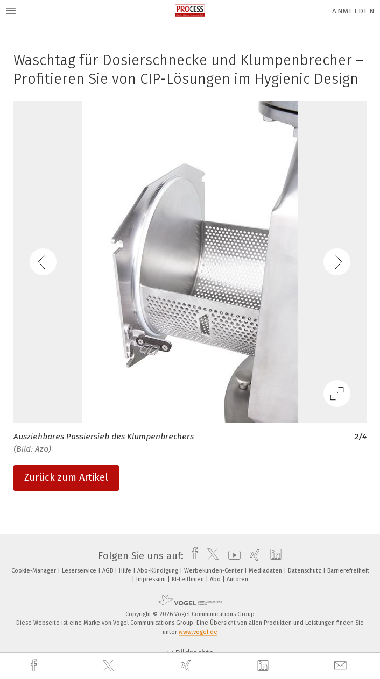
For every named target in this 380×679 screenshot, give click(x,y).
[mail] (341, 665)
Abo (216, 579)
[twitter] (109, 666)
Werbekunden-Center (214, 570)
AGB (108, 570)
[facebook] (35, 665)
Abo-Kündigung (158, 570)
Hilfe (126, 570)
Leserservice (80, 570)
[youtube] (232, 556)
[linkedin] (264, 666)
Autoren (237, 579)
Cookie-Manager (34, 570)
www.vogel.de (198, 631)
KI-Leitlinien (189, 579)
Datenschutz (305, 570)
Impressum (151, 579)
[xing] (187, 666)
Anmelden (353, 11)
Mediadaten (266, 570)
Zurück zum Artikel (66, 477)
